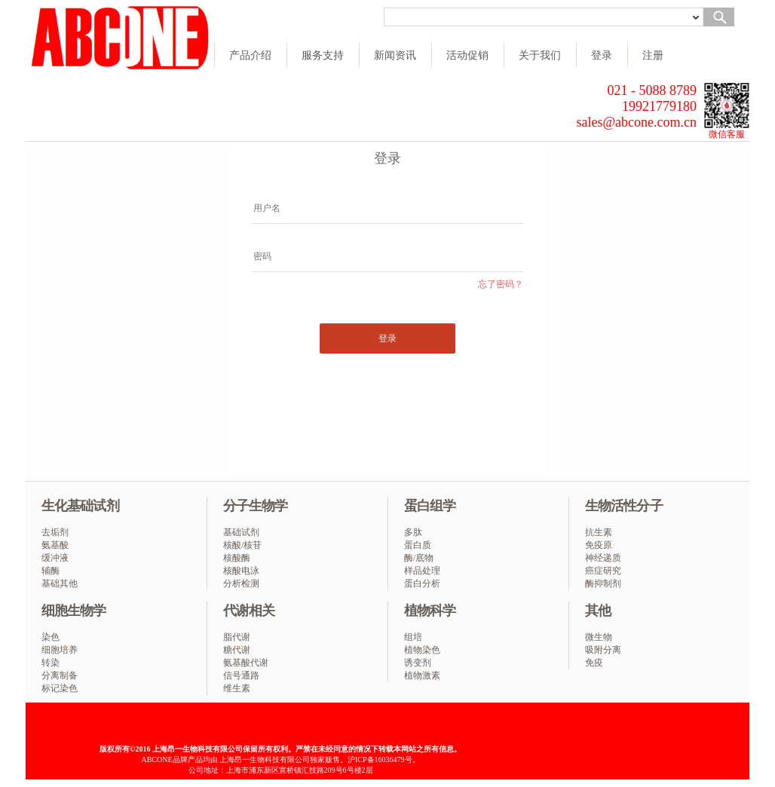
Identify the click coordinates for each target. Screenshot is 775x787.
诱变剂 (417, 662)
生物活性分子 (624, 505)
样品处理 (422, 570)
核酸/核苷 (242, 545)
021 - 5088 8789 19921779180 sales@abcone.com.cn (636, 106)
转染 (50, 662)
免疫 (594, 662)
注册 (652, 55)
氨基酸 (55, 545)
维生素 (236, 688)
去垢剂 (55, 532)
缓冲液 (55, 558)
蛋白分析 (422, 583)
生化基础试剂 (80, 505)
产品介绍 (250, 55)
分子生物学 (255, 505)
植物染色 (422, 650)
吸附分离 (603, 650)
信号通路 (241, 675)
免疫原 (598, 545)
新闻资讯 (395, 55)
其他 (598, 610)
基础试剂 (241, 532)
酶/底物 (418, 558)
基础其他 (59, 583)
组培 (413, 637)
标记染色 (59, 688)
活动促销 (467, 55)
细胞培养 (59, 650)
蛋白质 (417, 545)
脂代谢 (236, 637)
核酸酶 (236, 558)
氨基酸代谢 (245, 662)
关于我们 (540, 55)
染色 (50, 637)
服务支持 (323, 55)
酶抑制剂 (603, 583)
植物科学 (429, 610)
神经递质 (603, 558)
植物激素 (422, 675)
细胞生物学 (73, 610)
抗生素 (598, 532)
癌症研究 (603, 570)
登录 (601, 55)
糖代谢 (236, 650)
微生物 (598, 637)
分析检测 (241, 583)
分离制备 (59, 675)
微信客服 (727, 134)
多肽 (413, 532)
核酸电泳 (241, 570)
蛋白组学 (429, 505)
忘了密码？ (500, 284)
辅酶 (50, 570)
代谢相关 (248, 610)
